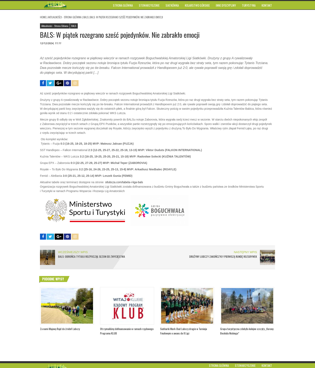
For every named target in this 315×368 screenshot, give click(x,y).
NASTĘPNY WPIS (245, 252)
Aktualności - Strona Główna (65, 17)
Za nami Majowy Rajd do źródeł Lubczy (60, 329)
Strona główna (219, 365)
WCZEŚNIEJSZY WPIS (73, 252)
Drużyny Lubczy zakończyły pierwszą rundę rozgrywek (223, 256)
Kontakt (267, 365)
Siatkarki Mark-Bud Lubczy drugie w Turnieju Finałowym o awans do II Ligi (183, 331)
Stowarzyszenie (245, 365)
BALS (85, 17)
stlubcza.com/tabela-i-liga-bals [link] (123, 182)
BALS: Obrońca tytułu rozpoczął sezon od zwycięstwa (91, 256)
